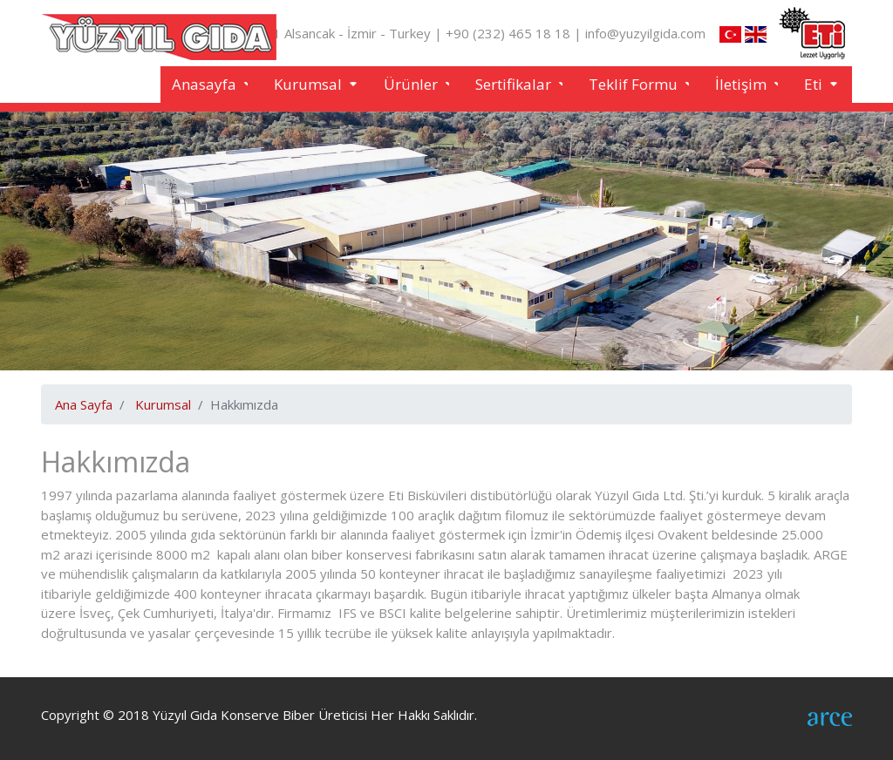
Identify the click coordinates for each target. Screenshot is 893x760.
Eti (815, 84)
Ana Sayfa (83, 404)
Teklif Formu (635, 84)
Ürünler (412, 84)
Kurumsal (309, 84)
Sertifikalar (515, 84)
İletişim (742, 84)
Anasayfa (206, 84)
